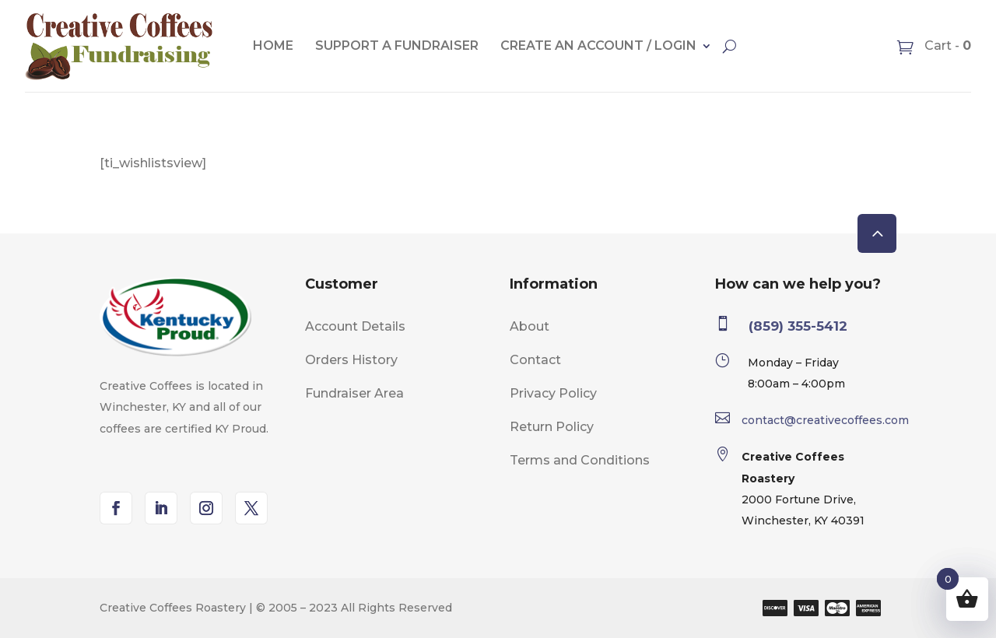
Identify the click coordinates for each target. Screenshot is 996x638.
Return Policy (552, 426)
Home (273, 45)
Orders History (351, 359)
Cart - (946, 45)
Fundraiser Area (354, 393)
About (529, 326)
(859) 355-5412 (798, 326)
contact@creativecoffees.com (825, 420)
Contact (535, 359)
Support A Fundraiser (397, 45)
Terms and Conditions (580, 460)
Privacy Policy (553, 393)
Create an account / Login (598, 45)
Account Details (355, 326)
